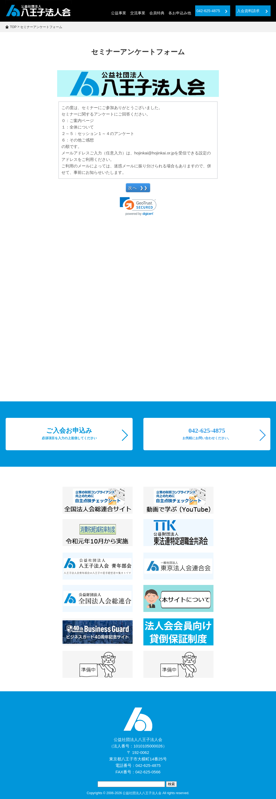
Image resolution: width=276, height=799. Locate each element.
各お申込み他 (179, 13)
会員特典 (156, 13)
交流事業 (137, 13)
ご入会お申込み (69, 433)
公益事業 (118, 13)
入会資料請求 (252, 11)
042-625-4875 (211, 11)
